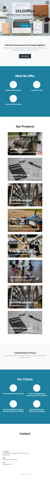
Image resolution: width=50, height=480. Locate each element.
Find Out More (25, 25)
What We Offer (25, 56)
